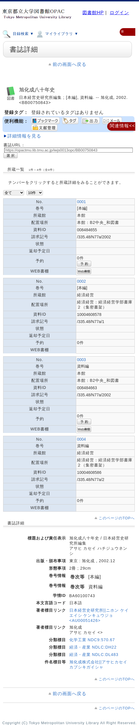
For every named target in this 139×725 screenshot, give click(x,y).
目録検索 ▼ (18, 33)
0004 (81, 439)
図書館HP (93, 12)
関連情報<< (122, 125)
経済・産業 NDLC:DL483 (94, 654)
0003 (81, 359)
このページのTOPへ (117, 518)
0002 (81, 281)
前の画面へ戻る (69, 64)
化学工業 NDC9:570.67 (92, 640)
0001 (81, 201)
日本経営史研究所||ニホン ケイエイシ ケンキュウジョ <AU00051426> (99, 615)
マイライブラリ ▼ (56, 33)
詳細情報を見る (24, 136)
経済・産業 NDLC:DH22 (93, 647)
